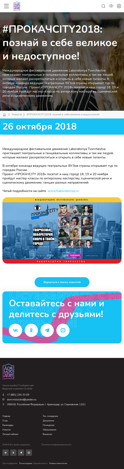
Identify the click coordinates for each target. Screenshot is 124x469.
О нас (5, 420)
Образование (49, 429)
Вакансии (47, 434)
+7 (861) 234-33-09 (15, 394)
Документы (48, 420)
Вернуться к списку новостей (62, 282)
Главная (6, 416)
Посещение (48, 425)
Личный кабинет (10, 434)
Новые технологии (58, 463)
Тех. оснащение (50, 416)
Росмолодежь (25, 463)
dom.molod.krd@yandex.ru (19, 399)
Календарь (7, 425)
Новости (17, 114)
